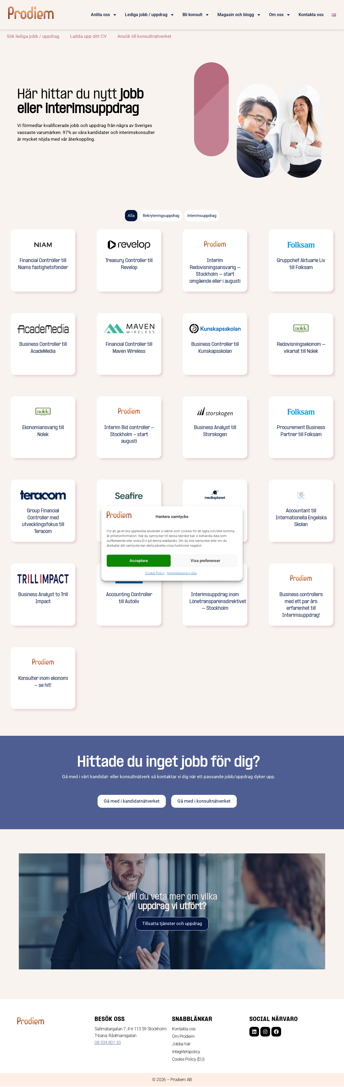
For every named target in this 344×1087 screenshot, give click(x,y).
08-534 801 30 (108, 1042)
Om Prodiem (183, 1036)
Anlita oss (104, 14)
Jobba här (181, 1044)
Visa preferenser (205, 560)
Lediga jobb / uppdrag (149, 14)
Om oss (280, 14)
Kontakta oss (311, 14)
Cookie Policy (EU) (188, 1059)
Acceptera (139, 560)
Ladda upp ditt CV (88, 36)
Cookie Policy (154, 573)
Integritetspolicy (186, 1052)
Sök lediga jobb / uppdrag (33, 36)
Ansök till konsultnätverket (144, 36)
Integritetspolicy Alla (181, 573)
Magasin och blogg (239, 14)
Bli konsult (195, 14)
